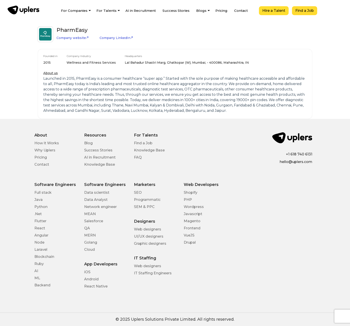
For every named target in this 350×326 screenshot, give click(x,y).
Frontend (192, 228)
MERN (90, 235)
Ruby (39, 264)
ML (37, 278)
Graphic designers (150, 243)
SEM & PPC (144, 207)
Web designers (147, 229)
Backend (42, 285)
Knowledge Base (99, 164)
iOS (87, 272)
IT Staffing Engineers (153, 273)
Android (91, 279)
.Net (38, 214)
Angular (41, 235)
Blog (88, 143)
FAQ (138, 157)
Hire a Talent (273, 10)
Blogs (201, 10)
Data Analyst (96, 200)
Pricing (221, 10)
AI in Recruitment (140, 10)
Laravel (40, 249)
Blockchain (44, 257)
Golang (90, 242)
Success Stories (176, 10)
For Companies (74, 10)
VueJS (189, 235)
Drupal (190, 242)
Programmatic (147, 200)
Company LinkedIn (116, 38)
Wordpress (194, 207)
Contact (241, 10)
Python (41, 207)
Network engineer (100, 207)
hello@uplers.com (296, 162)
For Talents (106, 10)
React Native (96, 286)
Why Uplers (44, 150)
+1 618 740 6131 (299, 154)
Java (38, 200)
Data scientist (96, 192)
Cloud (89, 249)
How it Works (46, 143)
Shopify (190, 192)
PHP (188, 200)
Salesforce (93, 221)
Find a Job (304, 10)
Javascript (193, 214)
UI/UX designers (148, 236)
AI (36, 271)
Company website (72, 38)
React (39, 228)
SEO (138, 192)
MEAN (90, 214)
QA (87, 228)
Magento (192, 221)
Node (39, 242)
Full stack (43, 192)
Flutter (40, 221)
